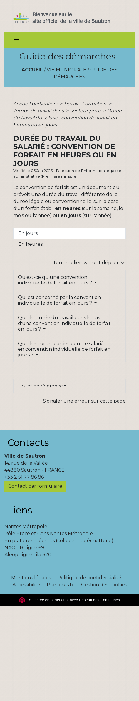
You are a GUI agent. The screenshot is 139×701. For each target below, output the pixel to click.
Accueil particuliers (35, 103)
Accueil (32, 70)
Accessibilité (26, 584)
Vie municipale (66, 70)
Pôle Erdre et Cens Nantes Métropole (48, 533)
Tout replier (71, 262)
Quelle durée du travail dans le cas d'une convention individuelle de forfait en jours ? (64, 323)
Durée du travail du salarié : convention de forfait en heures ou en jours (67, 118)
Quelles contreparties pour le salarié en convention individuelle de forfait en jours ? (64, 349)
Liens (19, 510)
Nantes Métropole (25, 526)
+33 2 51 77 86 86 (24, 477)
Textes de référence (40, 386)
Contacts (28, 442)
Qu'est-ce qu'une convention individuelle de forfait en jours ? (55, 280)
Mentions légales (31, 577)
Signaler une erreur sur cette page (84, 401)
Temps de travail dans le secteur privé (57, 111)
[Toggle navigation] (16, 40)
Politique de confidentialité (89, 577)
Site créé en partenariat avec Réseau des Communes (69, 600)
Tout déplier (107, 262)
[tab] (69, 233)
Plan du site (61, 584)
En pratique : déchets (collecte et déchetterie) (58, 540)
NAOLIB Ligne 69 (24, 547)
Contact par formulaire (35, 486)
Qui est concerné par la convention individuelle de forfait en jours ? (59, 300)
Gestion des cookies (104, 584)
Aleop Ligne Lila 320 (27, 554)
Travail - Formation (85, 103)
